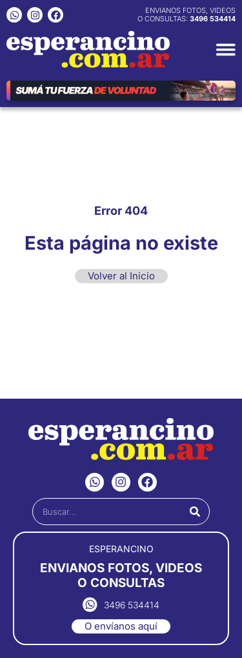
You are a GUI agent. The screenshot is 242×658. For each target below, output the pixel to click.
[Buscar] (195, 511)
